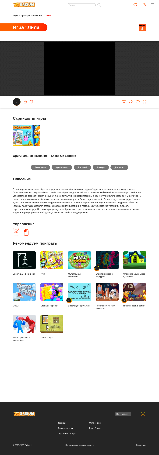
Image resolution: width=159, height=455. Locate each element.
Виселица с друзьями (79, 335)
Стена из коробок (51, 335)
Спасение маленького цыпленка (134, 305)
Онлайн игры (95, 423)
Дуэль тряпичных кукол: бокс (24, 368)
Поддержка (141, 445)
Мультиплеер (61, 208)
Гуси (51, 304)
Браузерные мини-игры (32, 16)
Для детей (82, 208)
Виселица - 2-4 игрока (24, 304)
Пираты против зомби (134, 335)
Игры (15, 16)
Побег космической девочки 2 (107, 336)
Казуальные (39, 208)
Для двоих (120, 208)
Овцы (24, 335)
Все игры (62, 423)
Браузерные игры (65, 428)
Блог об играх (95, 428)
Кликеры (101, 208)
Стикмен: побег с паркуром (107, 305)
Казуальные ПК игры (67, 433)
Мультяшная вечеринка (79, 305)
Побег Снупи (51, 367)
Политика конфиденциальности (79, 445)
